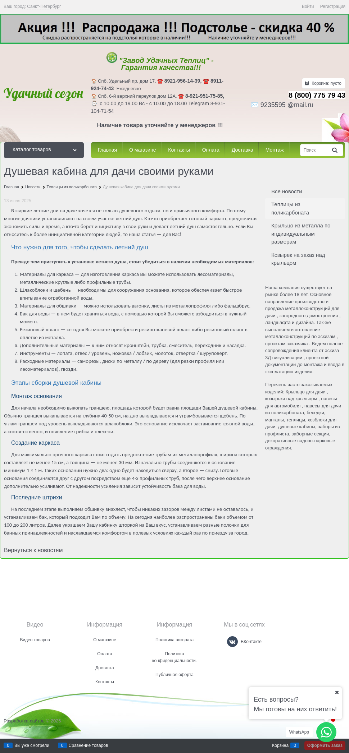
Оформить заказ (325, 745)
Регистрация (332, 6)
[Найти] (335, 150)
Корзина (280, 745)
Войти (308, 6)
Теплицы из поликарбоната (290, 208)
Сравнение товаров (88, 745)
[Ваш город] (336, 692)
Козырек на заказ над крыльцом (298, 259)
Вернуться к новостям (33, 550)
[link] (44, 6)
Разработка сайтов (24, 721)
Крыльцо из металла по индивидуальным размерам (300, 233)
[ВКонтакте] (232, 641)
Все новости (286, 191)
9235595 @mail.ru (286, 104)
